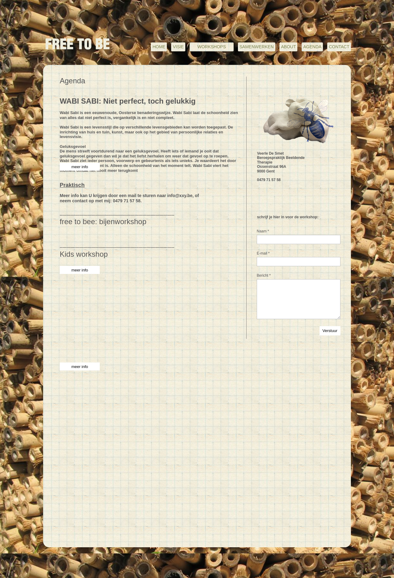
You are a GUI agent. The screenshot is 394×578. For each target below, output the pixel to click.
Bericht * (264, 275)
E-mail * (263, 253)
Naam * (263, 231)
